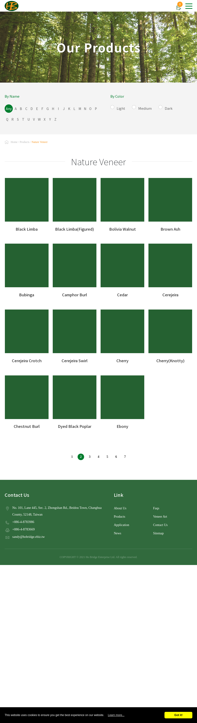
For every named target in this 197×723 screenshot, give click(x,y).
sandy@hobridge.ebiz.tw (29, 535)
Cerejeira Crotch (27, 335)
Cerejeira (170, 269)
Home (14, 140)
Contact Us (160, 523)
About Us (120, 507)
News (117, 532)
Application (122, 523)
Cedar (122, 269)
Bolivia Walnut (122, 203)
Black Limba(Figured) (75, 203)
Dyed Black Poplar (75, 401)
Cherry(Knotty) (170, 335)
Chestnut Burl (27, 401)
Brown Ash (170, 203)
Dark (172, 107)
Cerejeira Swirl (75, 335)
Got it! (178, 715)
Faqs (156, 507)
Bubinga (27, 269)
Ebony (122, 401)
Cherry (122, 335)
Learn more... (116, 715)
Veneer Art (160, 515)
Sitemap (158, 532)
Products (25, 140)
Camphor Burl (75, 269)
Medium (148, 107)
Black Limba (27, 203)
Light (124, 107)
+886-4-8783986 (23, 520)
